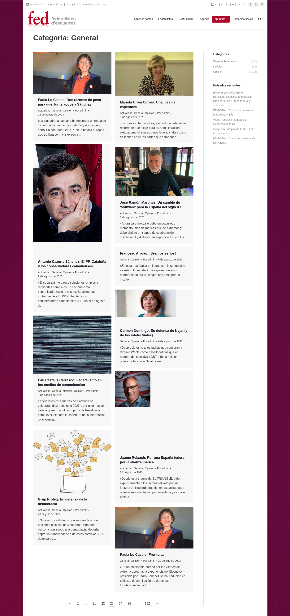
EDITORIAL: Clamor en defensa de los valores (234, 140)
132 (147, 603)
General (57, 110)
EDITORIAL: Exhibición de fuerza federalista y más (233, 112)
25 (129, 603)
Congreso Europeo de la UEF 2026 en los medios (234, 131)
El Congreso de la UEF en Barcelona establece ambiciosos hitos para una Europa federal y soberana (232, 99)
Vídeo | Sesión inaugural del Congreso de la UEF (230, 121)
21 (94, 603)
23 (112, 603)
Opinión (67, 110)
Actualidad (44, 110)
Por (81, 110)
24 (120, 603)
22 (103, 603)
